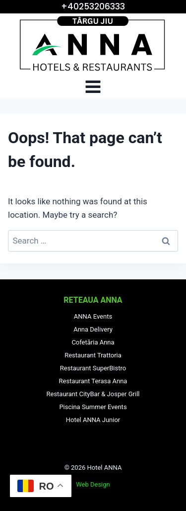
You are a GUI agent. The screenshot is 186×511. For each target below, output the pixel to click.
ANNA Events (93, 316)
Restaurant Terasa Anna (93, 381)
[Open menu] (93, 86)
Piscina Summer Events (92, 407)
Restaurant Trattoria (93, 355)
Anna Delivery (93, 329)
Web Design (93, 484)
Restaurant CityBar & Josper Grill (93, 394)
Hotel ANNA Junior (93, 420)
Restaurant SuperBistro (93, 368)
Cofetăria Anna (92, 342)
